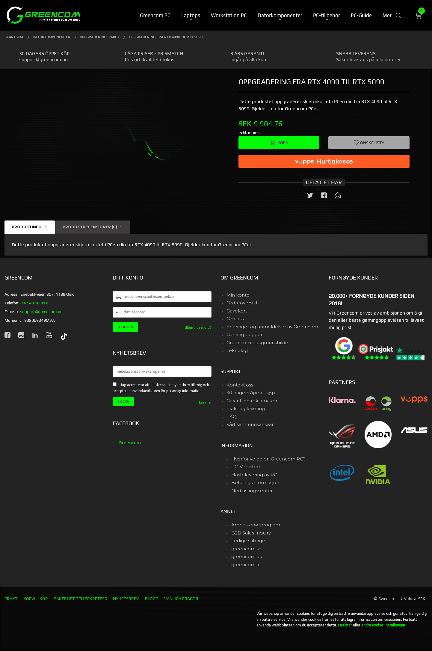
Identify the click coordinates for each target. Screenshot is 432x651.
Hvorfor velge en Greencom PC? (268, 459)
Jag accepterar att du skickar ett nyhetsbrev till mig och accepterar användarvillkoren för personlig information (161, 388)
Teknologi (237, 350)
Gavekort (236, 311)
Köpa (279, 142)
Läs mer (205, 402)
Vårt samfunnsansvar (250, 424)
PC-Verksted (245, 466)
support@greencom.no (41, 311)
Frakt (10, 598)
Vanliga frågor (181, 598)
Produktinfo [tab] (27, 227)
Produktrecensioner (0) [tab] (90, 227)
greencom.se (246, 549)
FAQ (231, 416)
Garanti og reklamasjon (252, 401)
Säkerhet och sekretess (80, 598)
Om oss (235, 318)
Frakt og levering (245, 408)
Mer (387, 15)
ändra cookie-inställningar (383, 625)
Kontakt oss (239, 385)
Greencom (130, 442)
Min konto (238, 295)
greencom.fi (245, 564)
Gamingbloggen (245, 334)
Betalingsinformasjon (255, 482)
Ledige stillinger (249, 540)
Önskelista (369, 142)
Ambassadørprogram (255, 525)
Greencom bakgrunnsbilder (258, 342)
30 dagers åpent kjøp (250, 392)
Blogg (151, 598)
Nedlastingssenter (252, 490)
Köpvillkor (35, 598)
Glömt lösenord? (198, 327)
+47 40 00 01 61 (36, 302)
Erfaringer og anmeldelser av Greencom (272, 327)
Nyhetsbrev (126, 598)
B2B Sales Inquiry (251, 533)
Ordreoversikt (242, 303)
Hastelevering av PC (254, 475)
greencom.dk (246, 556)
